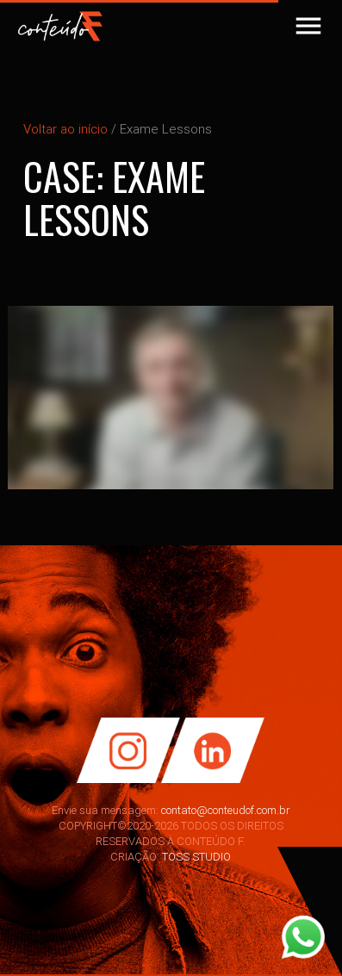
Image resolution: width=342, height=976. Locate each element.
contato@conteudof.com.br (225, 810)
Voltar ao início (65, 129)
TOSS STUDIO (196, 856)
